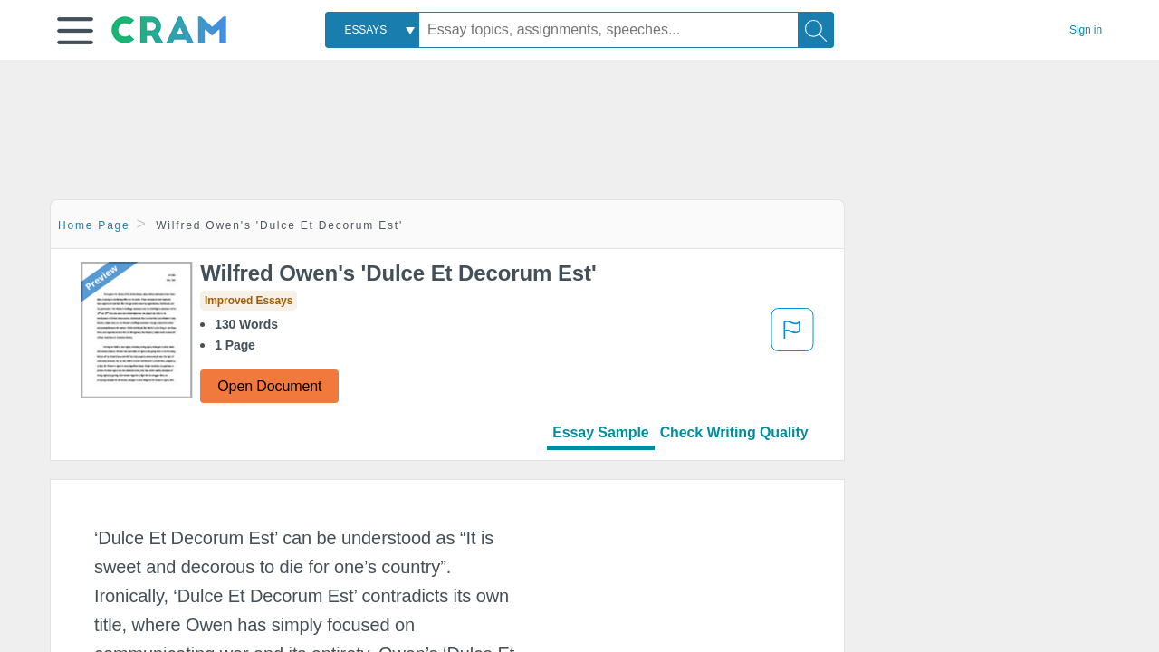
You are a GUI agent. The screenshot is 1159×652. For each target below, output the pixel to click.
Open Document (269, 386)
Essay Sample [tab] (600, 432)
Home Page (94, 225)
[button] (75, 30)
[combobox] (372, 30)
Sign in (1085, 30)
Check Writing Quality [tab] (734, 432)
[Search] (816, 30)
